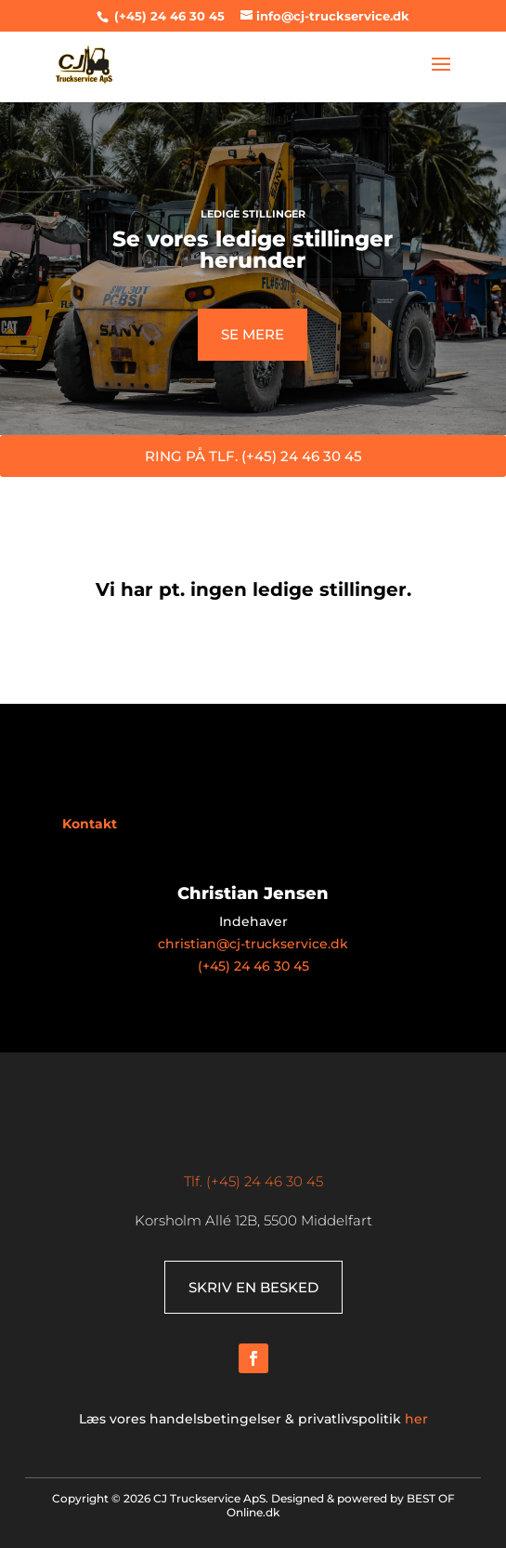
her (416, 1418)
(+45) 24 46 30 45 (167, 15)
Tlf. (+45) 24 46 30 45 (253, 1181)
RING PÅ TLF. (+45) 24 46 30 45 (253, 456)
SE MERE (252, 334)
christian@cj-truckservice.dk (253, 943)
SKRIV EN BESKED (253, 1287)
